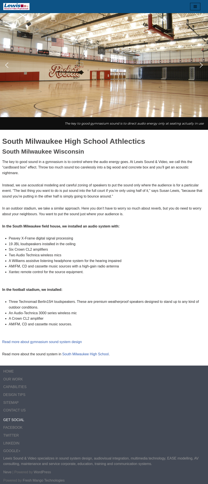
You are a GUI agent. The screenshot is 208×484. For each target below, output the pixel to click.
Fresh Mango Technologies (44, 480)
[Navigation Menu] (195, 6)
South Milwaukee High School (85, 354)
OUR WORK (13, 379)
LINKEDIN (11, 443)
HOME (8, 371)
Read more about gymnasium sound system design (42, 342)
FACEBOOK (13, 427)
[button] (6, 65)
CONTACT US (14, 410)
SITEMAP (11, 402)
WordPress (42, 472)
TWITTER (11, 435)
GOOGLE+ (12, 451)
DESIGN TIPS (14, 395)
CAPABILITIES (14, 387)
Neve (7, 472)
